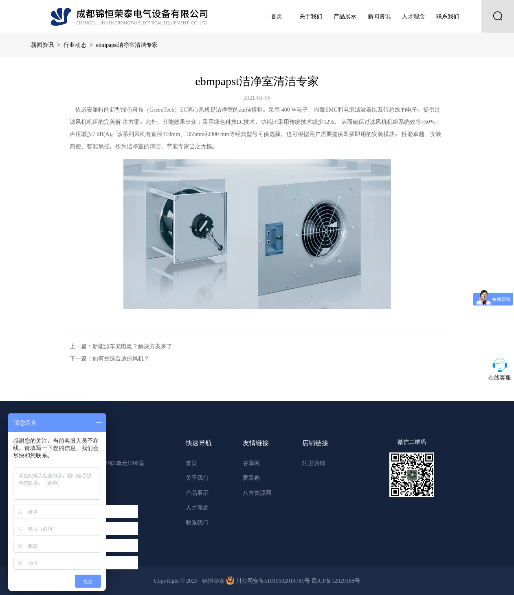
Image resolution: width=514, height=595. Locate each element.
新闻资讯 (379, 16)
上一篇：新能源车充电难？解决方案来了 (121, 346)
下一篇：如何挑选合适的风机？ (109, 358)
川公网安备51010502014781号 (268, 581)
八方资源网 (257, 493)
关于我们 (310, 16)
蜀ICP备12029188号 (335, 581)
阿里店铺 (313, 463)
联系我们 (447, 16)
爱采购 (251, 478)
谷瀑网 (251, 463)
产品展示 (345, 16)
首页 (276, 16)
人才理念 (413, 16)
